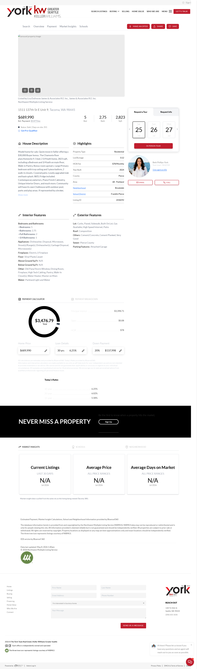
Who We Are (12, 608)
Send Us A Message (133, 625)
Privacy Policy (156, 666)
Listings (10, 590)
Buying (9, 594)
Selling (9, 598)
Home (9, 586)
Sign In (187, 2)
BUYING (114, 11)
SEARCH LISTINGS (99, 11)
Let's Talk (182, 11)
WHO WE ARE (153, 11)
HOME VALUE (138, 11)
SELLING (125, 11)
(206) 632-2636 (171, 615)
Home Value (11, 605)
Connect (10, 612)
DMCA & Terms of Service (173, 666)
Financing (10, 601)
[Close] (191, 645)
